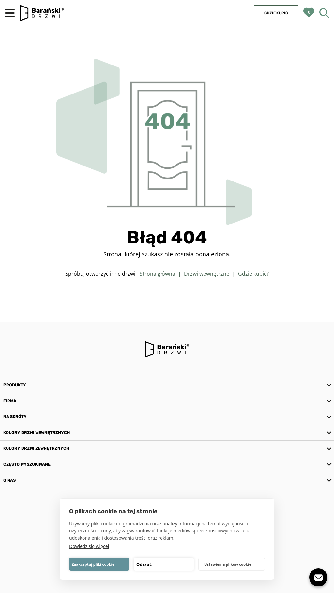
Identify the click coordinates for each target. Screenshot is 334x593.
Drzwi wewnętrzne (206, 273)
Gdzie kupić (276, 13)
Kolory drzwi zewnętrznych (36, 448)
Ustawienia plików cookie (227, 564)
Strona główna (157, 273)
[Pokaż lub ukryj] (318, 577)
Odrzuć (144, 564)
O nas (9, 480)
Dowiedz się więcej (89, 546)
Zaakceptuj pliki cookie (93, 564)
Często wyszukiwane (27, 464)
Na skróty (15, 416)
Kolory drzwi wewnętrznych (36, 432)
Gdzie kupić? (253, 273)
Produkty (14, 385)
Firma (9, 400)
